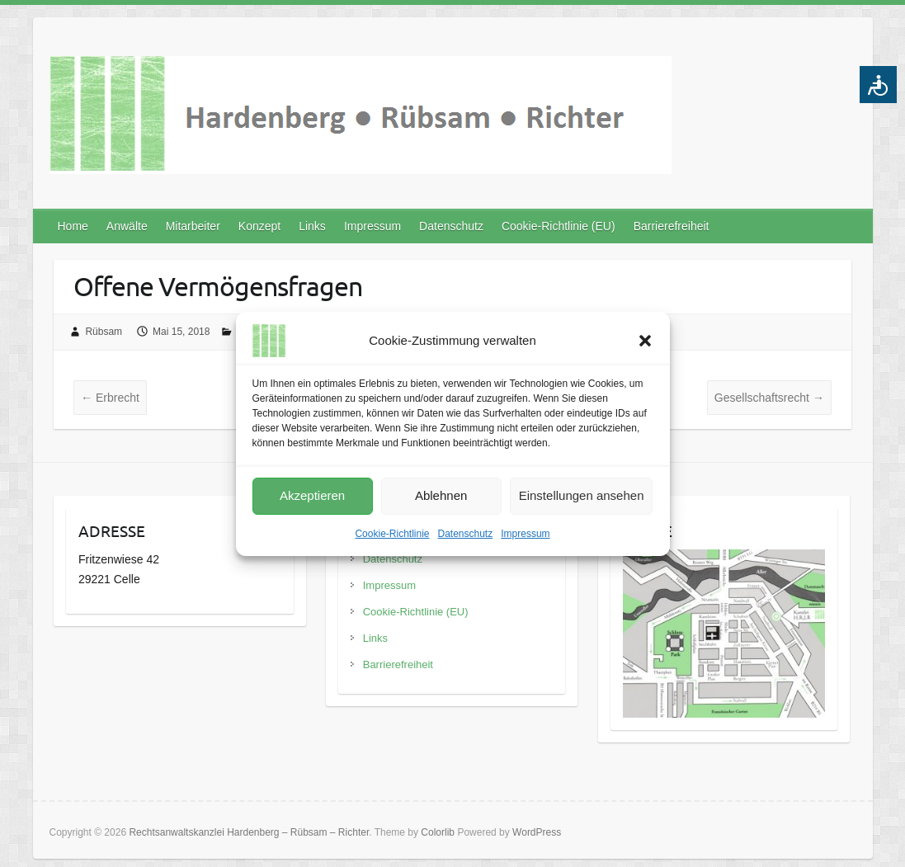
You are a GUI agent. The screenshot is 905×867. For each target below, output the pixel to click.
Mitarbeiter (193, 226)
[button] (645, 340)
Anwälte (127, 226)
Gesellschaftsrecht (769, 397)
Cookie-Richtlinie (392, 534)
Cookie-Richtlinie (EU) (558, 226)
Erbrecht (110, 397)
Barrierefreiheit (671, 226)
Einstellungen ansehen (581, 495)
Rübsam (103, 331)
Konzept (259, 226)
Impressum (525, 534)
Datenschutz (465, 534)
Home (73, 226)
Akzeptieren (312, 495)
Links (312, 226)
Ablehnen (441, 495)
